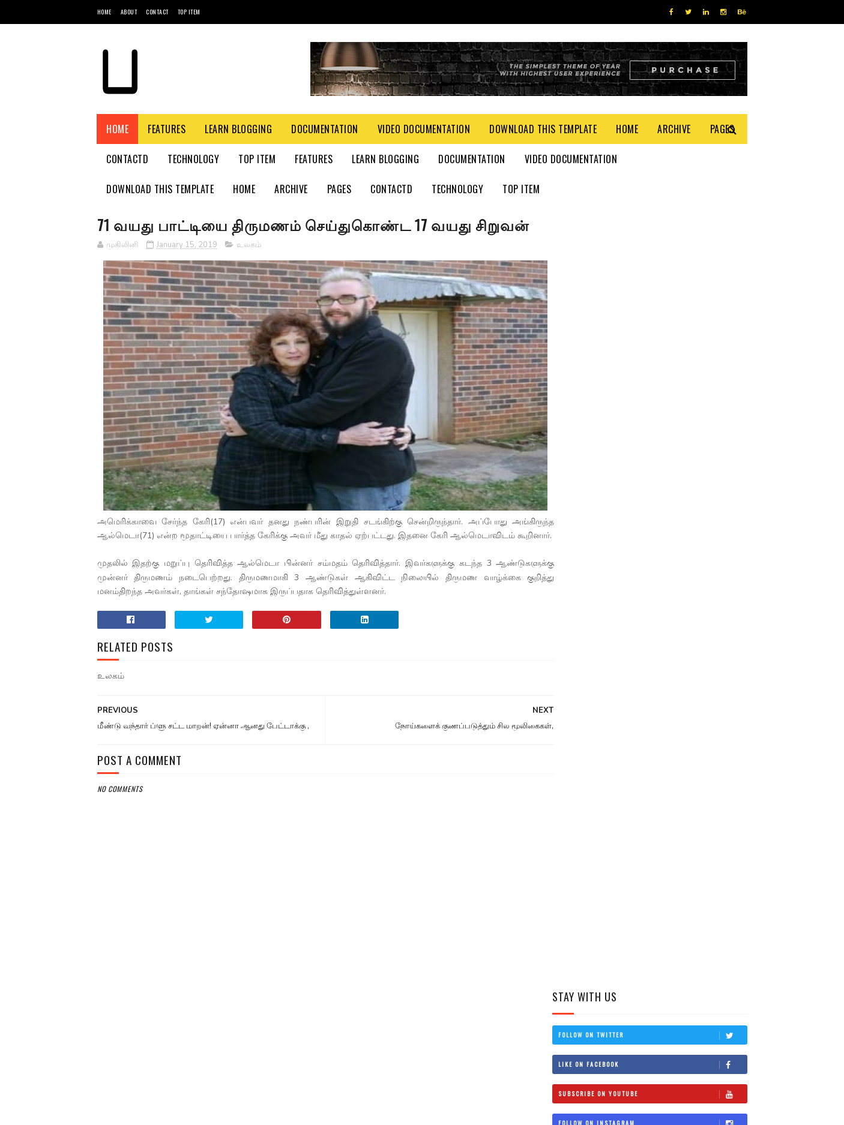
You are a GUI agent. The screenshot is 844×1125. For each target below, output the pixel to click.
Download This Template (543, 129)
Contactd (128, 159)
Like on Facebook (652, 289)
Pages (339, 189)
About (129, 11)
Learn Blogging (239, 129)
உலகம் (249, 267)
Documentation (325, 129)
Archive (675, 129)
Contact (157, 11)
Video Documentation (424, 129)
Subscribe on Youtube (652, 318)
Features (167, 129)
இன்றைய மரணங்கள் (668, 520)
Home (104, 11)
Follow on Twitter (652, 260)
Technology (194, 159)
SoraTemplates (153, 1109)
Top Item (189, 11)
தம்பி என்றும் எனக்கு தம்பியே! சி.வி (668, 581)
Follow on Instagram (652, 348)
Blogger (242, 1109)
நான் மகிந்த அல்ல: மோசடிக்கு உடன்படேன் (675, 636)
